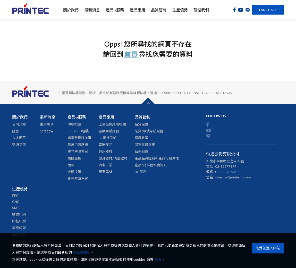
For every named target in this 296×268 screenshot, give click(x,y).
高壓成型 (19, 228)
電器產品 (105, 144)
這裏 (157, 259)
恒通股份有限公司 (30, 10)
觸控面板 (74, 158)
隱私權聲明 (82, 252)
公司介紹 (19, 124)
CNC (15, 202)
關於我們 (71, 10)
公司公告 (46, 131)
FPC (15, 195)
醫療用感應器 (78, 144)
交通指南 (19, 144)
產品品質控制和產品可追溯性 (157, 158)
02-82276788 (225, 172)
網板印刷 (19, 221)
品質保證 (141, 124)
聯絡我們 (201, 10)
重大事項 (46, 124)
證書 (15, 131)
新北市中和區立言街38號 (225, 161)
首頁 (131, 54)
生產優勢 (180, 10)
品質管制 (159, 10)
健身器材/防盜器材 (113, 158)
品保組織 (141, 151)
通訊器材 (105, 151)
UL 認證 (141, 172)
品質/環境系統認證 (149, 131)
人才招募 (19, 138)
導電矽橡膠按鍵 (79, 138)
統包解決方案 (78, 151)
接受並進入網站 (268, 248)
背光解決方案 (78, 178)
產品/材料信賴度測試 (151, 165)
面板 (71, 165)
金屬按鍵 (74, 172)
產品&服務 (115, 10)
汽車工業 (105, 165)
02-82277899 (225, 166)
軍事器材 (105, 172)
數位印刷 (19, 214)
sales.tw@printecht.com (233, 177)
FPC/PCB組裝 (78, 131)
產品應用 (137, 10)
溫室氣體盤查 (145, 144)
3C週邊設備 (107, 138)
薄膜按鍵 (74, 124)
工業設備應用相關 (112, 124)
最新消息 (92, 10)
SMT (15, 208)
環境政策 (141, 138)
